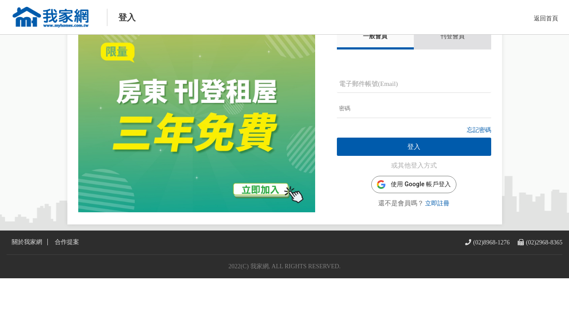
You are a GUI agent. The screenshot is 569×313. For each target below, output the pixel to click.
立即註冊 (437, 221)
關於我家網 (27, 277)
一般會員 (375, 54)
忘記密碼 (479, 148)
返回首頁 (546, 18)
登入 (413, 164)
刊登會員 (452, 54)
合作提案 (67, 277)
